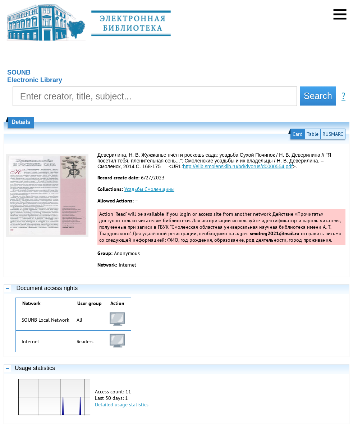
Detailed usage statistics (121, 404)
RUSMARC (332, 134)
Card (298, 134)
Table (312, 134)
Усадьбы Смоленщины (149, 189)
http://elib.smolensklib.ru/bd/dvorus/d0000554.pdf (238, 166)
